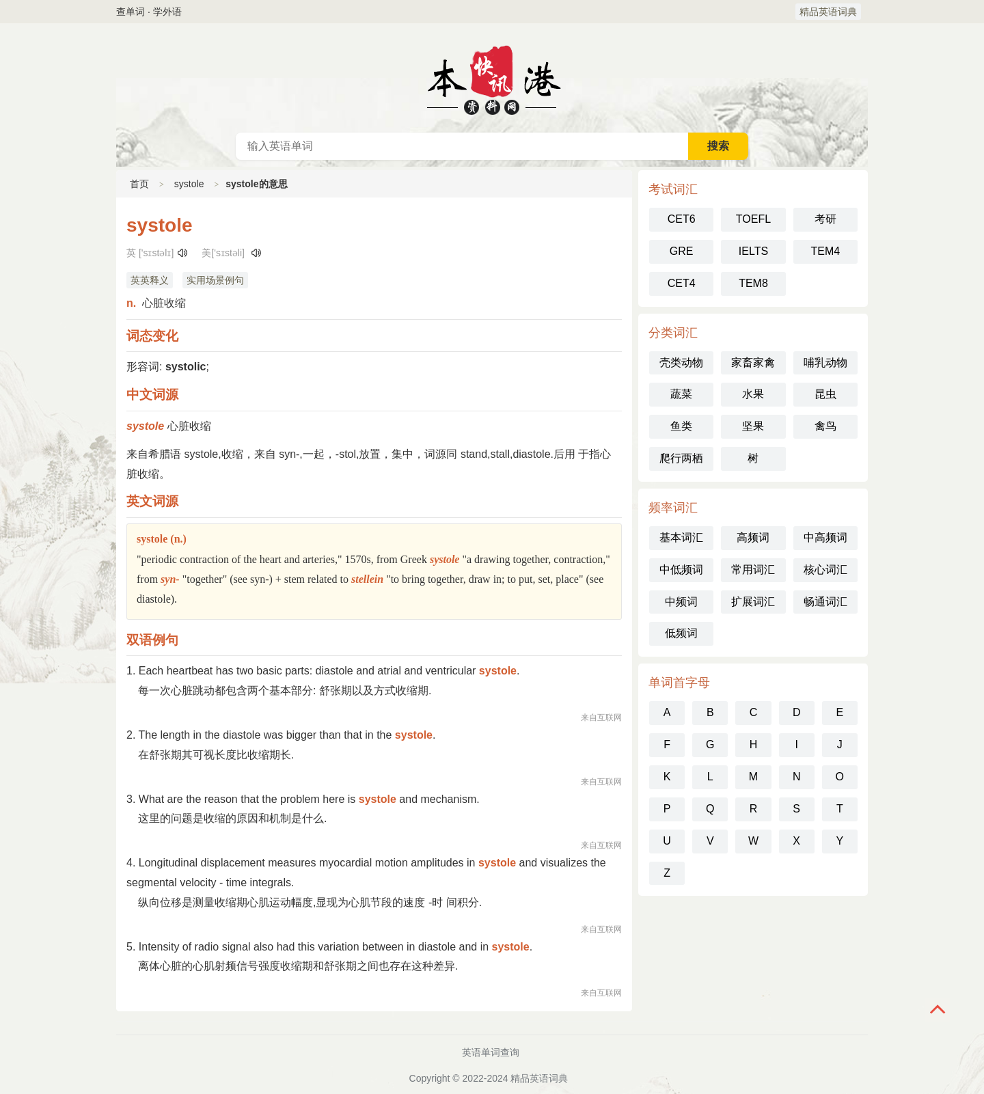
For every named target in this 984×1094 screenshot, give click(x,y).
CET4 (682, 283)
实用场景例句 (215, 280)
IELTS (753, 251)
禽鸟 (825, 426)
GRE (682, 251)
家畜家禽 (753, 362)
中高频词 (825, 537)
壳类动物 (681, 362)
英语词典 (492, 78)
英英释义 (150, 280)
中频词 (681, 601)
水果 (753, 394)
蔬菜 (681, 394)
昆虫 (825, 394)
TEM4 (825, 251)
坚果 (753, 426)
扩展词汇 (753, 601)
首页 (139, 184)
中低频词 (681, 569)
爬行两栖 (681, 458)
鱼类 (681, 426)
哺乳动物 (825, 362)
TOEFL (753, 219)
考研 (825, 219)
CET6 (682, 219)
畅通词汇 (825, 601)
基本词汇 (681, 537)
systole (189, 184)
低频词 (681, 633)
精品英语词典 (828, 11)
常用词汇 (753, 569)
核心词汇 (825, 569)
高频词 (753, 537)
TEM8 (753, 283)
